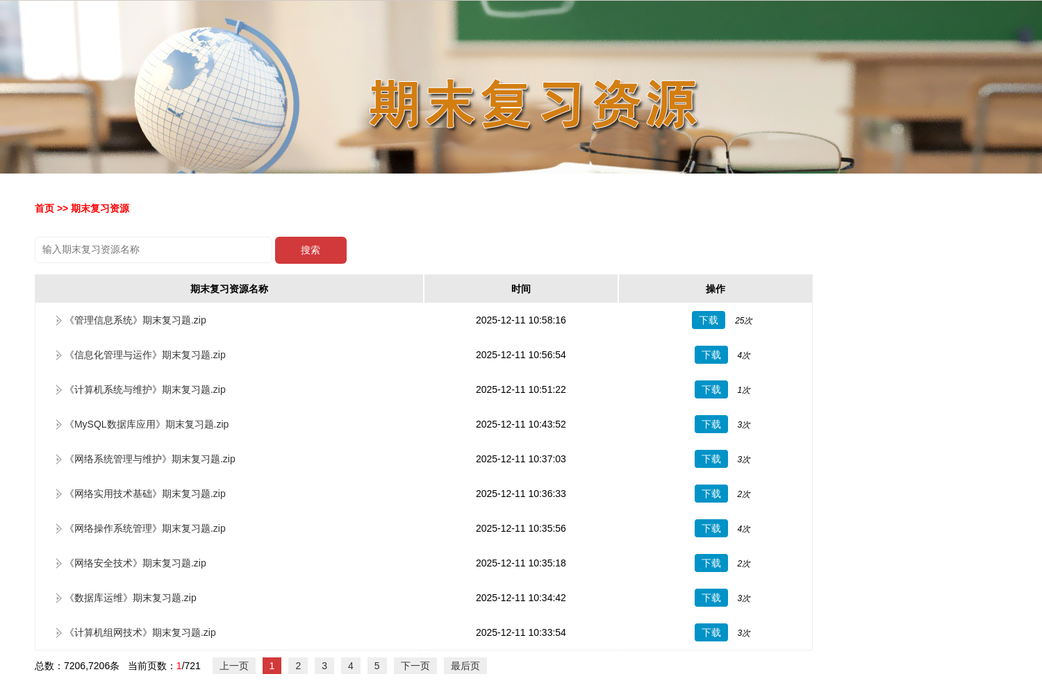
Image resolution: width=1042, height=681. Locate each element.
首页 (44, 208)
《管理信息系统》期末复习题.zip (135, 320)
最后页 (465, 665)
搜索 (310, 250)
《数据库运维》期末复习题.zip (131, 597)
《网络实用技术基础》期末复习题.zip (145, 493)
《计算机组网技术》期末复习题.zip (140, 632)
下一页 (415, 665)
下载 (708, 320)
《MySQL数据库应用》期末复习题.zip (147, 424)
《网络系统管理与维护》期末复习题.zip (150, 458)
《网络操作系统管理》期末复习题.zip (145, 528)
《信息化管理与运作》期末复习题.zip (145, 354)
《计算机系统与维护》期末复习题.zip (145, 389)
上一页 (234, 665)
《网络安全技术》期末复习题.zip (135, 563)
